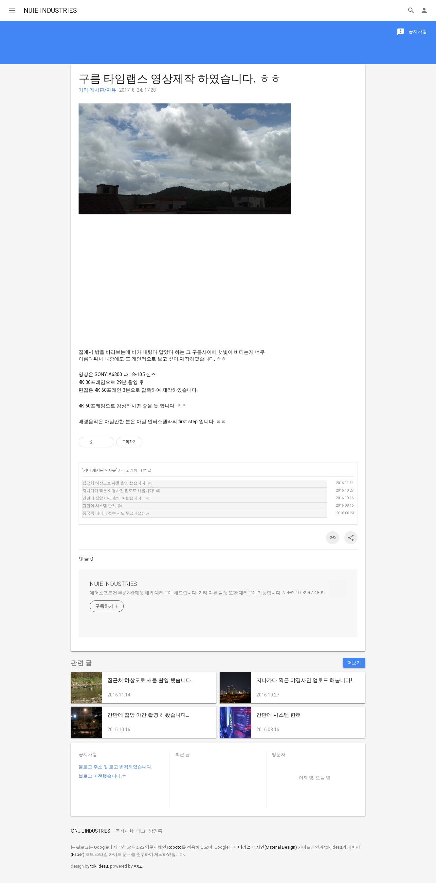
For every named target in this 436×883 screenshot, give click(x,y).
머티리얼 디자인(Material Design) (265, 847)
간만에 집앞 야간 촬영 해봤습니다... (113, 498)
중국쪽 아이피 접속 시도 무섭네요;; (112, 513)
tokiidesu (99, 866)
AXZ (138, 866)
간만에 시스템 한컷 (99, 505)
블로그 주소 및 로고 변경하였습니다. (115, 766)
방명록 (155, 831)
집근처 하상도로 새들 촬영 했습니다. (114, 483)
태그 (141, 831)
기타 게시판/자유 (97, 90)
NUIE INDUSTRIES (50, 10)
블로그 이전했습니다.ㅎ (102, 776)
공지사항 (124, 831)
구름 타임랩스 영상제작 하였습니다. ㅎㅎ (180, 78)
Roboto (174, 847)
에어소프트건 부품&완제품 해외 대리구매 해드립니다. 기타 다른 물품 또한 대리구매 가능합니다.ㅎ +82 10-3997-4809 (207, 592)
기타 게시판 (93, 470)
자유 (112, 470)
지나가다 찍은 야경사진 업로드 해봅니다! (118, 490)
